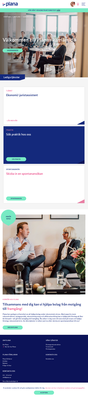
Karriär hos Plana (10, 346)
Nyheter (5, 363)
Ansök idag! (8, 218)
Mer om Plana (13, 327)
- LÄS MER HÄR (11, 121)
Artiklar (5, 361)
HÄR (58, 10)
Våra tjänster (52, 340)
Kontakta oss (51, 355)
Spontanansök (12, 50)
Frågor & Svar (7, 365)
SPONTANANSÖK (16, 198)
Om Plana (16, 17)
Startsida (7, 17)
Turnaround (49, 346)
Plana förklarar (10, 355)
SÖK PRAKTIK (16, 159)
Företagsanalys (50, 349)
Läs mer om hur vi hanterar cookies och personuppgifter (65, 388)
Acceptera (44, 392)
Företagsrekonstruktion (53, 344)
